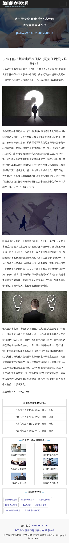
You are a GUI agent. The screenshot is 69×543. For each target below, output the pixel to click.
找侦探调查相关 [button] (27, 500)
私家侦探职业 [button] (44, 500)
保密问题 (29, 530)
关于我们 (19, 530)
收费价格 (39, 530)
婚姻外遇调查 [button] (11, 500)
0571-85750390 (42, 33)
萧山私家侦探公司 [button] (32, 510)
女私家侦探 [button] (26, 505)
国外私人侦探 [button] (11, 505)
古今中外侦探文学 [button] (13, 510)
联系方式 (49, 530)
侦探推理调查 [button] (40, 505)
